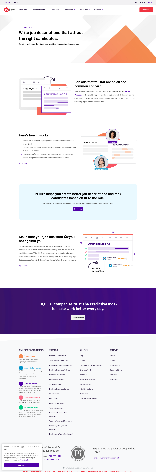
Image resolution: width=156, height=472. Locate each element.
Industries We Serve (86, 389)
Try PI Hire (23, 163)
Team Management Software (59, 360)
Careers (113, 356)
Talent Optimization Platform (31, 350)
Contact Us (114, 375)
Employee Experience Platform (59, 370)
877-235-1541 (55, 456)
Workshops (83, 375)
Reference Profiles (86, 370)
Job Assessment (55, 384)
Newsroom (114, 379)
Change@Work (115, 365)
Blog (81, 356)
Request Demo (78, 317)
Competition (84, 394)
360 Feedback (54, 394)
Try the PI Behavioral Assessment (106, 458)
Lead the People (85, 384)
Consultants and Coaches (88, 398)
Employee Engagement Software (60, 365)
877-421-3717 (53, 459)
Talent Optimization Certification (91, 365)
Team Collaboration (56, 408)
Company (114, 350)
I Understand (21, 465)
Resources (83, 10)
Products (23, 10)
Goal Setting (53, 398)
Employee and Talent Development (61, 434)
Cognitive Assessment (56, 379)
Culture (112, 360)
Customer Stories (116, 370)
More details (24, 460)
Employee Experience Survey (59, 389)
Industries (69, 10)
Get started (146, 10)
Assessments (39, 10)
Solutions (55, 10)
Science (97, 10)
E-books (82, 360)
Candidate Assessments (57, 356)
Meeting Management (56, 403)
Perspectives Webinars (87, 379)
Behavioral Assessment (57, 375)
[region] (22, 457)
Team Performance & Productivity (60, 421)
